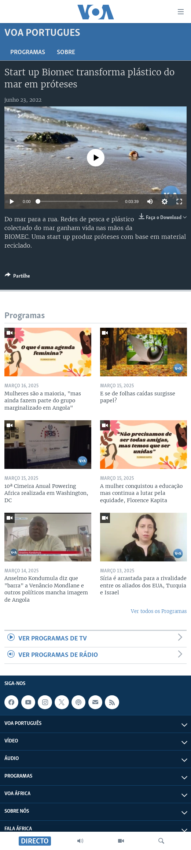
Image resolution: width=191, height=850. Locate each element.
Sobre (66, 52)
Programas (27, 52)
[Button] (17, 277)
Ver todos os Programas (159, 611)
